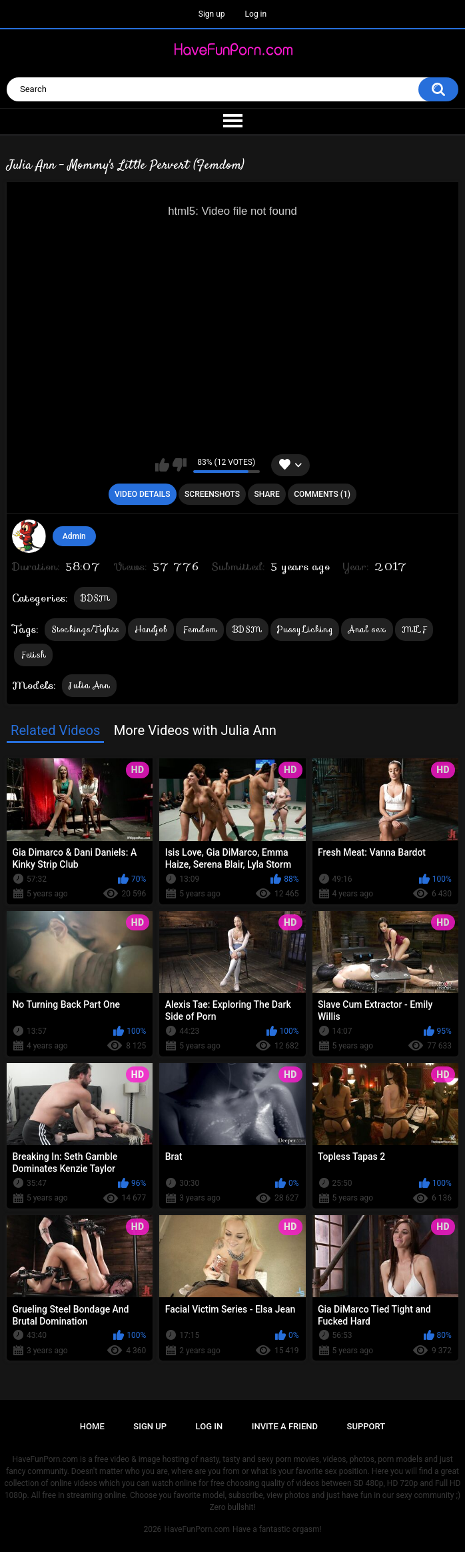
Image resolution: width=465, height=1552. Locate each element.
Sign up (212, 14)
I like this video (162, 465)
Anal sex (367, 629)
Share (267, 494)
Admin (74, 536)
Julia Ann (89, 685)
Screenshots (212, 494)
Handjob (151, 629)
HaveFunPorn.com (197, 1529)
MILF (414, 629)
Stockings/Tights (85, 629)
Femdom (200, 629)
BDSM (95, 598)
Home (92, 1426)
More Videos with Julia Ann (195, 730)
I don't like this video (180, 465)
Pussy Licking (304, 629)
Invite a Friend (285, 1426)
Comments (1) (322, 494)
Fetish (33, 654)
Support (366, 1426)
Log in (256, 14)
